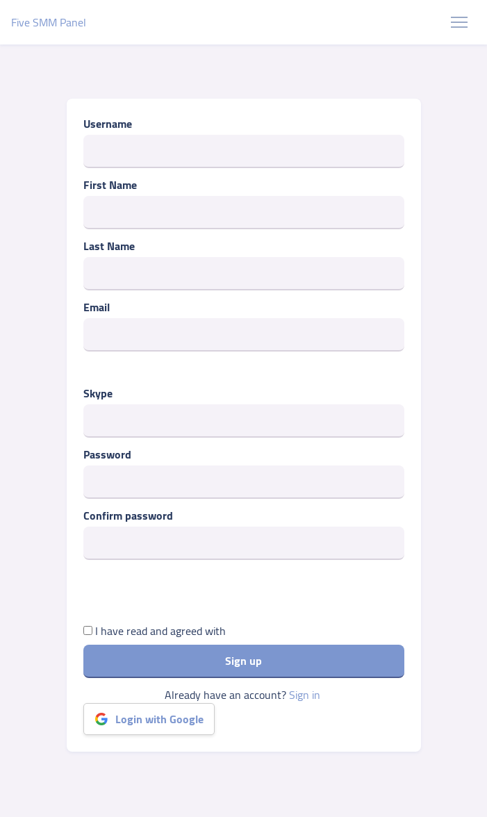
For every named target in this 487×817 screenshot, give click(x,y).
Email (96, 307)
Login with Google (149, 719)
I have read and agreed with (154, 630)
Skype (98, 393)
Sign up (243, 660)
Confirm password (128, 515)
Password (107, 454)
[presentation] (189, 595)
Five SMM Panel (48, 22)
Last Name (109, 246)
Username (107, 123)
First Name (110, 184)
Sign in (304, 694)
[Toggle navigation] (459, 22)
